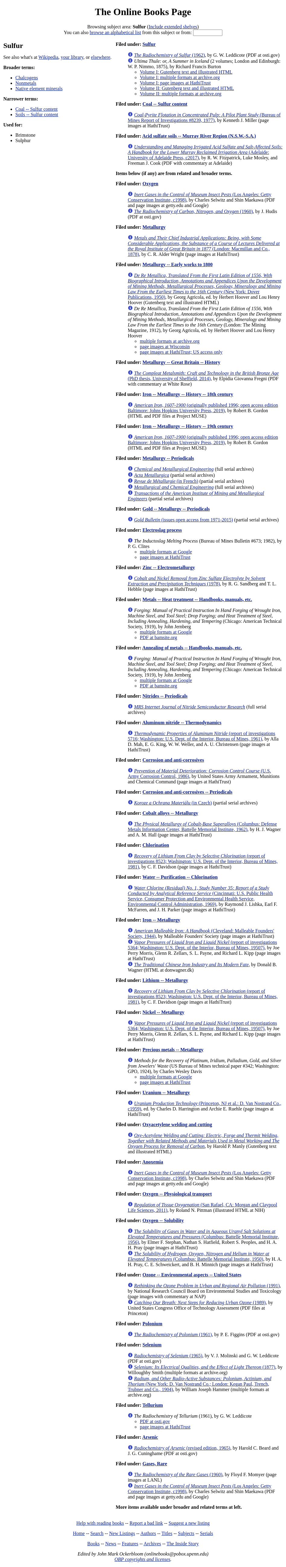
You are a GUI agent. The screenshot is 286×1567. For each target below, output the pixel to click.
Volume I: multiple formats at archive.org (180, 77)
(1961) (173, 1334)
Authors (148, 1533)
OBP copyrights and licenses (142, 1559)
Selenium (151, 1344)
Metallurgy (153, 227)
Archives (152, 1543)
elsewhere (100, 57)
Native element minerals (38, 88)
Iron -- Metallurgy (161, 919)
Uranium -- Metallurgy (166, 1092)
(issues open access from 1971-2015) (183, 519)
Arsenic (150, 1437)
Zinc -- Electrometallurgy (168, 567)
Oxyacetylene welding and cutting (177, 1124)
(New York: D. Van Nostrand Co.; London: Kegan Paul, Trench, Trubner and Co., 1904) (199, 1384)
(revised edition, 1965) (182, 1448)
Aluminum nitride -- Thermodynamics (181, 722)
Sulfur (149, 44)
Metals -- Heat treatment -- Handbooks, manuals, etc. (197, 599)
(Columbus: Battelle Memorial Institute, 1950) (198, 1256)
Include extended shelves (173, 26)
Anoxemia (152, 1161)
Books (93, 1543)
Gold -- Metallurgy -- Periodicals (176, 508)
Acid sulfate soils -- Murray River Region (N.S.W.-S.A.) (199, 136)
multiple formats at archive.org (169, 341)
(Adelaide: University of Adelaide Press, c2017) (205, 152)
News (110, 1543)
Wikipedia (48, 57)
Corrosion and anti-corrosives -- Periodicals (187, 792)
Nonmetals (25, 83)
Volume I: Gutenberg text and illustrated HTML (186, 72)
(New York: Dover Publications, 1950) (204, 286)
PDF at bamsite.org (158, 637)
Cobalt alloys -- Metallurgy (170, 813)
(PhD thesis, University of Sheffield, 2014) (203, 376)
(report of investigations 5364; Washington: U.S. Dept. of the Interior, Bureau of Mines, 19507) (202, 945)
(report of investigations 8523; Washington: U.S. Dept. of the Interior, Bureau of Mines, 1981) (203, 861)
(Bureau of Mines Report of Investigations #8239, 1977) (204, 117)
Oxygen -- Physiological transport (177, 1193)
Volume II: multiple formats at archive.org (180, 93)
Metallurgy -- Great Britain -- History (181, 362)
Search (97, 1533)
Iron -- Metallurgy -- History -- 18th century (187, 394)
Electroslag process (162, 530)
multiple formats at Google (166, 551)
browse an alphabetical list (115, 32)
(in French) (166, 481)
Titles (166, 1533)
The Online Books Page (143, 11)
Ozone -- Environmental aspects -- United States (191, 1274)
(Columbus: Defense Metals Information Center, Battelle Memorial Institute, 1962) (202, 826)
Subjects (186, 1533)
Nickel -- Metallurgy (163, 1012)
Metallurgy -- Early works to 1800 (177, 264)
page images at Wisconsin (165, 346)
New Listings (122, 1533)
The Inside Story (183, 1543)
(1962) (169, 55)
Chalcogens (26, 77)
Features (130, 1543)
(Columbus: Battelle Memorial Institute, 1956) (203, 1237)
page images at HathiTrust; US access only (181, 352)
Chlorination (155, 845)
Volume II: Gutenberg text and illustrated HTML (187, 88)
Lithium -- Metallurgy (165, 980)
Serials (206, 1533)
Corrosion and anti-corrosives (173, 760)
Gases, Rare (154, 1463)
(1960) (193, 211)
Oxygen (150, 183)
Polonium (152, 1323)
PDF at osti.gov (155, 1421)
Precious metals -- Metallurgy (172, 1049)
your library (72, 57)
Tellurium (152, 1405)
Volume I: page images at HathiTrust (175, 82)
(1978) (196, 581)
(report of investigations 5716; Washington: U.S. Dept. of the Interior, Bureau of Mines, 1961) (201, 736)
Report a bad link (146, 1523)
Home (79, 1533)
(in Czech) (173, 802)
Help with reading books (100, 1523)
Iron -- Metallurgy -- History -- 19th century (187, 426)
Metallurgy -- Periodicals (168, 458)
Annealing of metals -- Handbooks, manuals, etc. (192, 647)
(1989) (199, 1302)
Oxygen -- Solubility (163, 1220)
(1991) (207, 1285)
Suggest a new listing (189, 1523)
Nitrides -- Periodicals (164, 696)
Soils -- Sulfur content (36, 114)
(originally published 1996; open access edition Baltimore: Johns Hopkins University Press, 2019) (203, 408)
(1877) (204, 1367)
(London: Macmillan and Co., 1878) (204, 246)
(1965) (168, 1355)
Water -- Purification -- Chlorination (180, 877)
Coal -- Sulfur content (36, 109)
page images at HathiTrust (165, 557)
